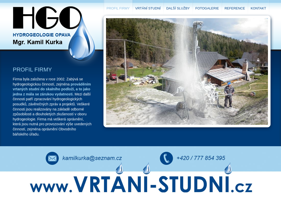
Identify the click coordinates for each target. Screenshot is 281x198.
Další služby (178, 8)
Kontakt (258, 8)
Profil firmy (118, 8)
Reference (235, 8)
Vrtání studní (148, 8)
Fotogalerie (207, 8)
